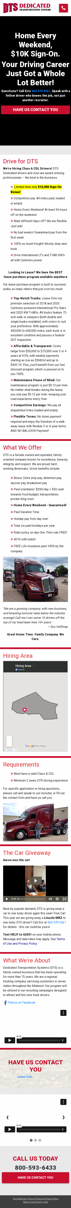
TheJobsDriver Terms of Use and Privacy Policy (36, 1199)
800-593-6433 (35, 1167)
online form (24, 1077)
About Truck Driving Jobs (35, 1202)
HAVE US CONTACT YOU (35, 1177)
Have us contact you (35, 109)
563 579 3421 (41, 91)
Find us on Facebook (19, 1002)
